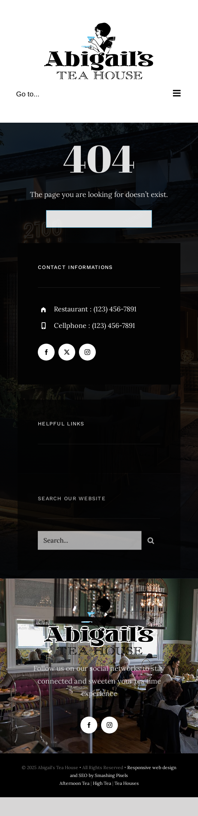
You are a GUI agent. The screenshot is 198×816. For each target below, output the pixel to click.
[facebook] (46, 352)
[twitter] (66, 352)
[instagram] (87, 352)
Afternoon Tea (74, 783)
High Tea (102, 783)
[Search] (150, 542)
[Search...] (89, 542)
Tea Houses (127, 783)
